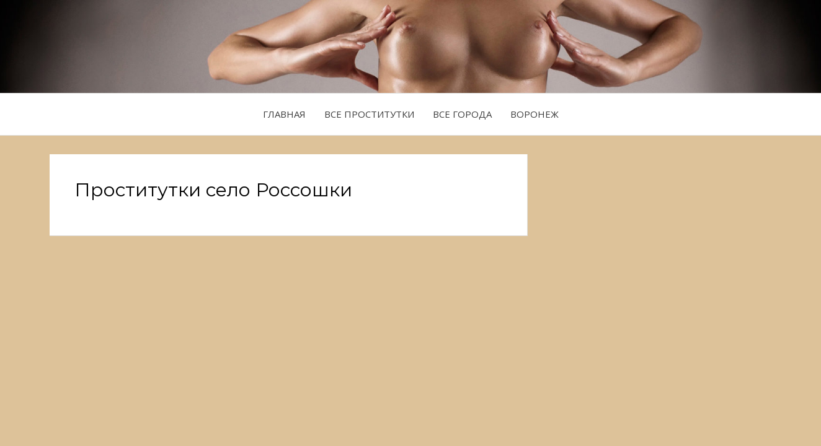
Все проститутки (369, 114)
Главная (284, 114)
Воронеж (534, 114)
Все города (462, 114)
